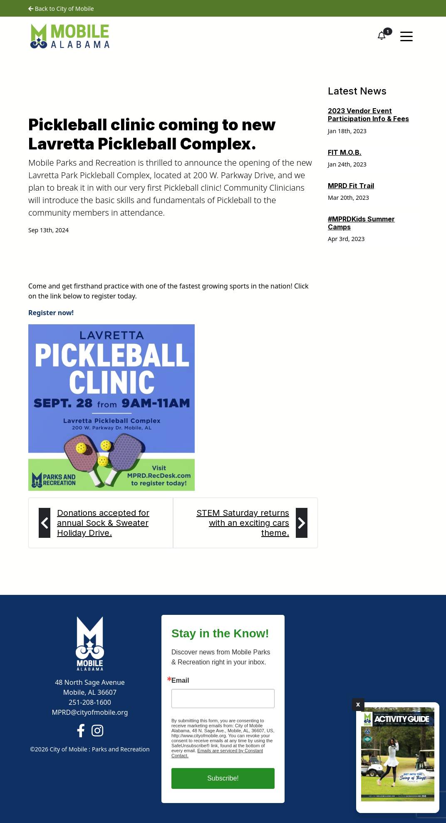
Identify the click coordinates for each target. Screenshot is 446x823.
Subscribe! (223, 778)
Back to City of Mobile (61, 8)
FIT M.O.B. (345, 152)
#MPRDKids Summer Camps (361, 223)
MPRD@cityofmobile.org (90, 712)
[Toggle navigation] (406, 36)
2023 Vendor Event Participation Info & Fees (368, 115)
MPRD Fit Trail (351, 186)
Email (180, 680)
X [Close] (358, 704)
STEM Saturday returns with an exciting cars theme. (242, 523)
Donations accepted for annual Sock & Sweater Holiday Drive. (103, 523)
